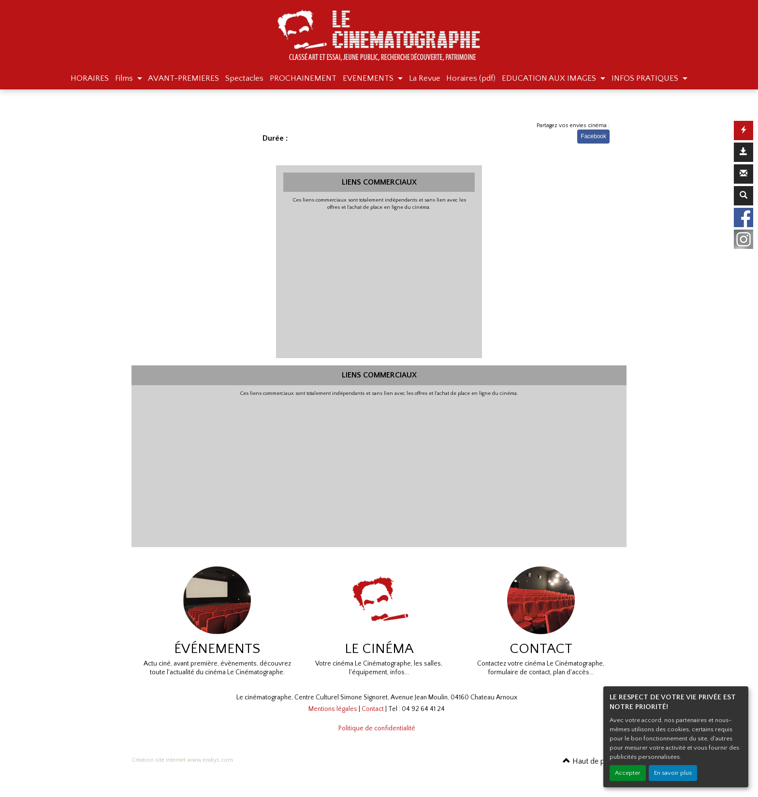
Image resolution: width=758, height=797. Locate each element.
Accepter (628, 772)
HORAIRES (90, 78)
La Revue (424, 78)
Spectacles (244, 78)
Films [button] (125, 78)
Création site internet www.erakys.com (182, 760)
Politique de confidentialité (376, 728)
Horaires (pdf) (471, 78)
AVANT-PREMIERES (183, 78)
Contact (373, 709)
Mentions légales (332, 709)
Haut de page (590, 761)
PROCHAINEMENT (303, 78)
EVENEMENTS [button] (369, 78)
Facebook (593, 136)
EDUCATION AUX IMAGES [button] (550, 78)
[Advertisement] (379, 283)
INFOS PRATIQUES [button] (646, 78)
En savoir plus (673, 772)
